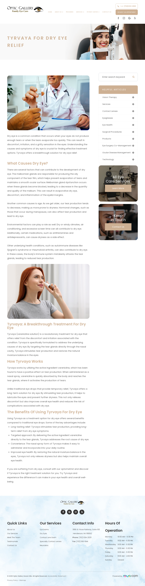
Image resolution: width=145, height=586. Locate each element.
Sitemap (22, 580)
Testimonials (12, 541)
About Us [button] (59, 12)
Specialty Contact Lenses (51, 541)
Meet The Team (14, 537)
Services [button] (80, 12)
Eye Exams (44, 529)
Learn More (118, 189)
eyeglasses (108, 118)
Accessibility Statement (57, 576)
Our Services (12, 533)
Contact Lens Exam (48, 537)
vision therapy (110, 97)
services (106, 104)
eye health (107, 125)
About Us (11, 529)
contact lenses (110, 111)
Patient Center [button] (93, 12)
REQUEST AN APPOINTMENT (127, 12)
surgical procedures (112, 132)
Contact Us (106, 12)
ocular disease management (117, 153)
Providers (69, 12)
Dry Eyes (43, 533)
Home (50, 12)
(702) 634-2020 (85, 537)
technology (108, 160)
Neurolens (44, 545)
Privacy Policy (12, 580)
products (107, 139)
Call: (127, 6)
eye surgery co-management (118, 146)
